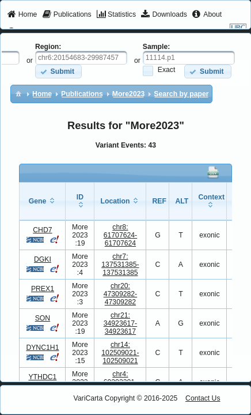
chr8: (121, 235)
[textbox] (81, 58)
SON (43, 318)
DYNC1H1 (42, 348)
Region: (48, 47)
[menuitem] (22, 15)
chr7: (120, 264)
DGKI (42, 259)
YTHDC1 (42, 377)
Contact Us (202, 398)
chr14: (120, 353)
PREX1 (42, 289)
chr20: (121, 294)
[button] (58, 71)
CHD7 (42, 230)
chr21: (121, 323)
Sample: (156, 47)
